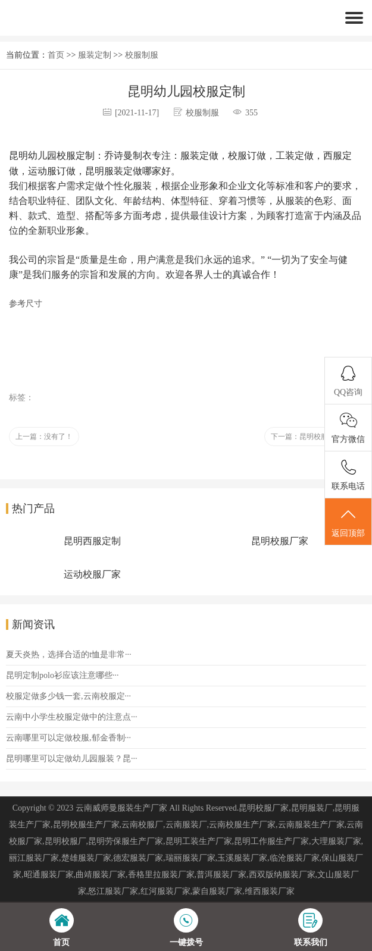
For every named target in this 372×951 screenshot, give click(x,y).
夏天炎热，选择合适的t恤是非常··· (68, 654)
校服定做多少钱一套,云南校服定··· (68, 696)
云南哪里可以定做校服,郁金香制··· (68, 737)
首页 (56, 55)
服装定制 (94, 55)
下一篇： (314, 436)
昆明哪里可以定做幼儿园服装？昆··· (71, 758)
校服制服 (141, 55)
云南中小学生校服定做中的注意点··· (71, 717)
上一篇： (44, 436)
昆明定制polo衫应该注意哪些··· (62, 675)
